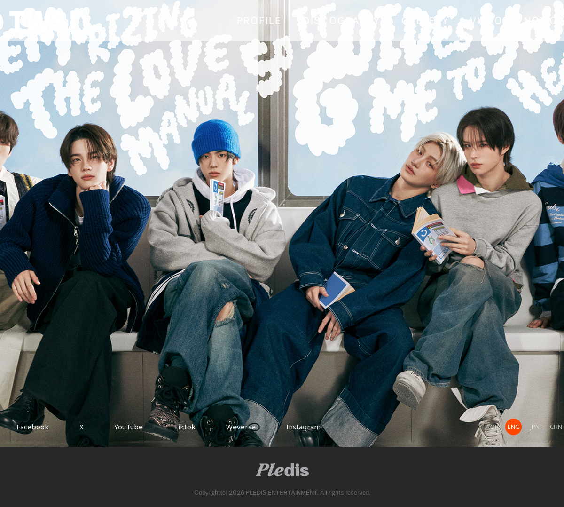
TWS (42, 21)
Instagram (303, 426)
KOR (492, 426)
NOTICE (544, 20)
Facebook (32, 426)
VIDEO (486, 20)
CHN (556, 426)
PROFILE (259, 20)
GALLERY (425, 20)
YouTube (128, 426)
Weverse (241, 426)
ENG (514, 426)
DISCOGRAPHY (341, 20)
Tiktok (184, 426)
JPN (535, 426)
